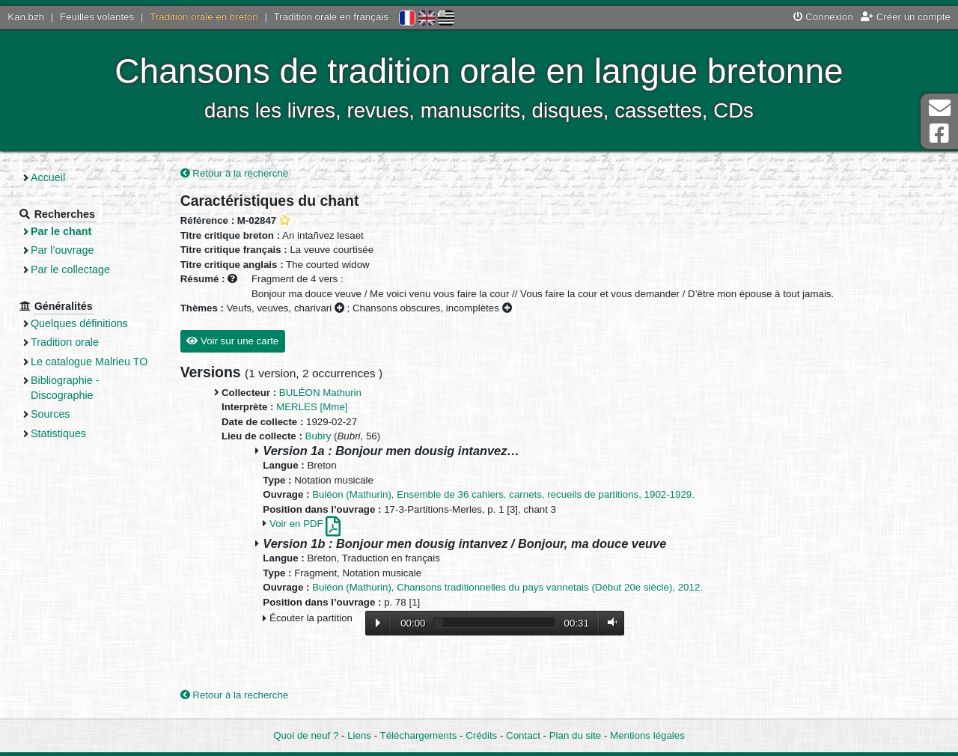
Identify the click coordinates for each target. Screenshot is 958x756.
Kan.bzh (25, 16)
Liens (359, 735)
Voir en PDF (305, 523)
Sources (50, 414)
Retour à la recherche (234, 173)
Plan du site (575, 735)
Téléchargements (418, 735)
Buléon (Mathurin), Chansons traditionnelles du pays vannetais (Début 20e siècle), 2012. (507, 587)
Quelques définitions (79, 323)
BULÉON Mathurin (320, 392)
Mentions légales (647, 735)
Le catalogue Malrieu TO (89, 362)
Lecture (378, 622)
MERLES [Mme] (311, 406)
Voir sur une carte (232, 341)
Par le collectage (70, 269)
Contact (523, 735)
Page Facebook (939, 133)
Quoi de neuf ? (305, 735)
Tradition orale (65, 342)
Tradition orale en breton (203, 16)
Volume (609, 622)
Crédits (481, 735)
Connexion (823, 16)
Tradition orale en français (331, 16)
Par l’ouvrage (62, 250)
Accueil (48, 177)
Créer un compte (906, 16)
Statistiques (58, 433)
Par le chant (61, 231)
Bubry (318, 436)
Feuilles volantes (97, 16)
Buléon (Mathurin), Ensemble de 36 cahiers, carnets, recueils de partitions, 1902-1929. (503, 494)
